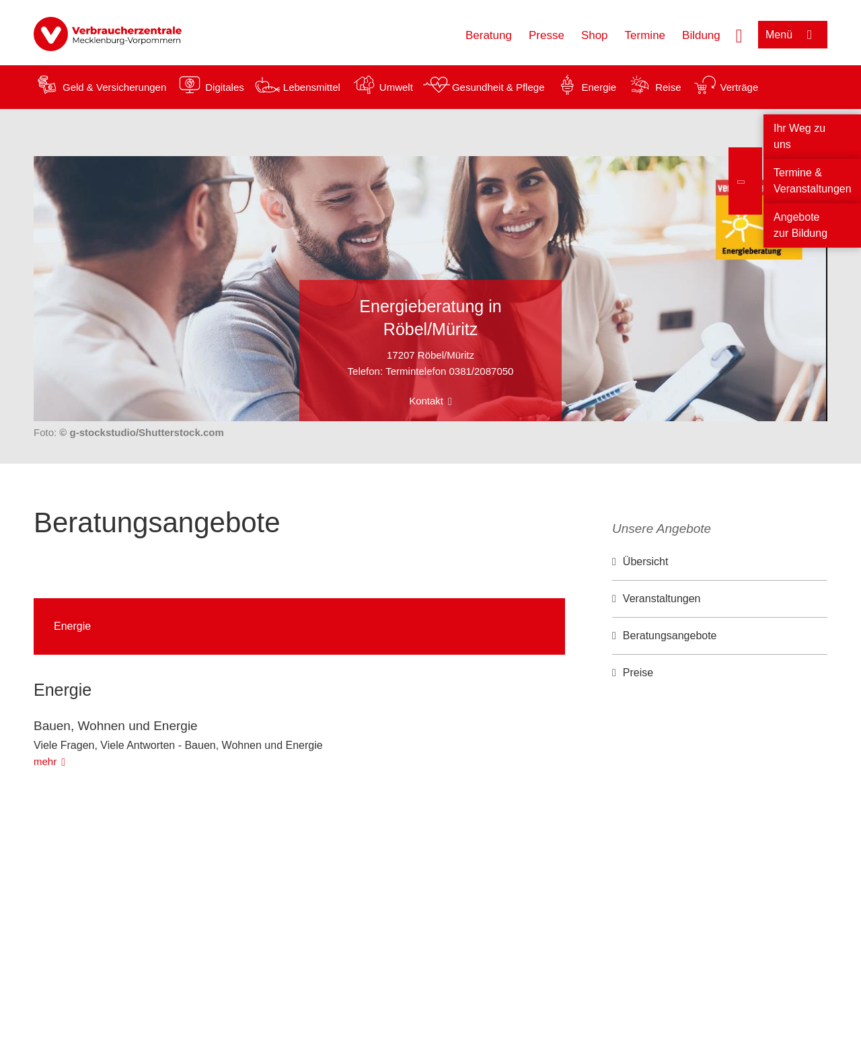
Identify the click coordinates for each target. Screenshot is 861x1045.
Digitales (224, 87)
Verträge (739, 87)
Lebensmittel (311, 87)
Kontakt (426, 400)
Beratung (488, 35)
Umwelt (396, 87)
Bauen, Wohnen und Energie (116, 726)
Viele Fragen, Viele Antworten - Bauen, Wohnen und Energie (178, 745)
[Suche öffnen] (739, 34)
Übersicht (646, 561)
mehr (45, 761)
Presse (546, 35)
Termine (645, 35)
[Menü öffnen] (792, 34)
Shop (594, 35)
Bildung (701, 35)
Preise (638, 672)
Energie (598, 87)
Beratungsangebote (670, 635)
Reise (668, 87)
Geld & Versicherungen (114, 87)
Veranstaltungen (662, 598)
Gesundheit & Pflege (498, 87)
